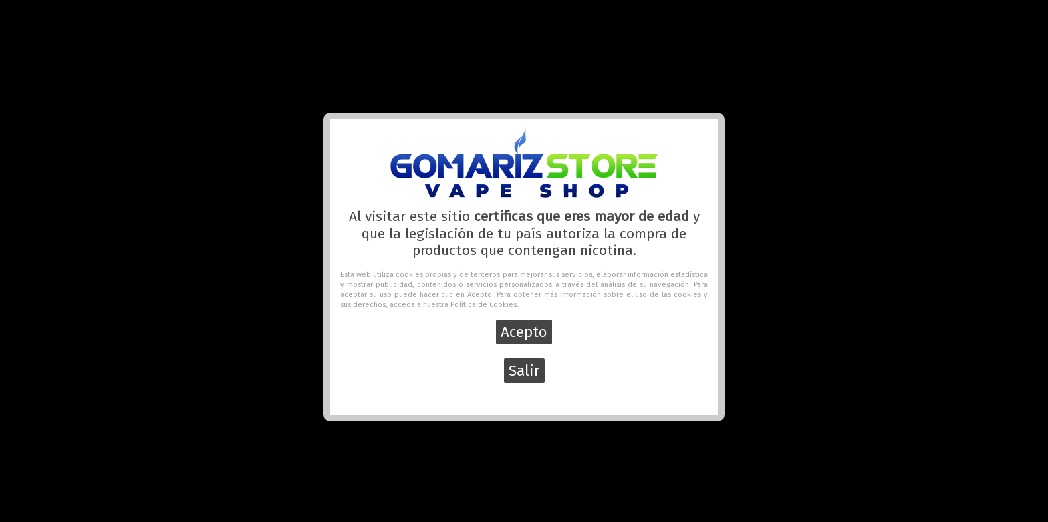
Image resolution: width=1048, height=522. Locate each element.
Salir (524, 371)
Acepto (524, 332)
